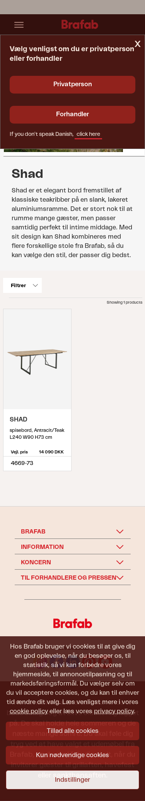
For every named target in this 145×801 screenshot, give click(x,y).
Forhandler (72, 114)
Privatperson (72, 84)
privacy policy (114, 711)
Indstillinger (72, 780)
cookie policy (29, 711)
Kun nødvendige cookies (72, 755)
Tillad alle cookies (73, 731)
